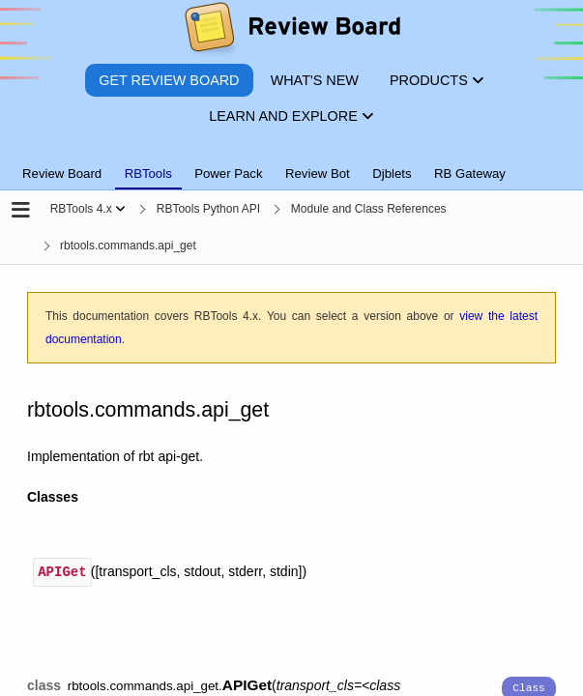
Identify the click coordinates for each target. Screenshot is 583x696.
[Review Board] (291, 31)
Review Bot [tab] (317, 173)
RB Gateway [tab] (470, 173)
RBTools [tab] (148, 173)
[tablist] (291, 162)
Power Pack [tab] (228, 173)
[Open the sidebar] (21, 211)
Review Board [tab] (62, 173)
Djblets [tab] (391, 173)
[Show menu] (120, 209)
